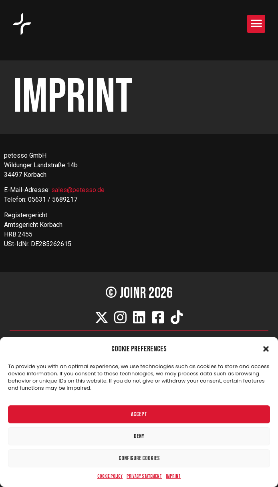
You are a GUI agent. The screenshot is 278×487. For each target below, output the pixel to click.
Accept (139, 414)
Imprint (173, 476)
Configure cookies (139, 458)
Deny (139, 436)
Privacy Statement (144, 476)
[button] (266, 349)
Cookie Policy (110, 476)
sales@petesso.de (78, 190)
